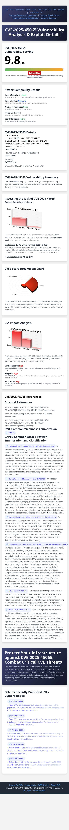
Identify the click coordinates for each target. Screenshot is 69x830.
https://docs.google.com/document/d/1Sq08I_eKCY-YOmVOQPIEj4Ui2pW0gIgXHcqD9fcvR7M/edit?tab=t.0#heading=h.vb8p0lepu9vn (26, 423)
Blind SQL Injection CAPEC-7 (19, 610)
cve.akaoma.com (41, 788)
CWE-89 (11, 433)
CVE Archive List (35, 12)
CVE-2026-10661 (17, 730)
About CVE (55, 785)
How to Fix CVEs (16, 785)
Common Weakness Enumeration (23, 15)
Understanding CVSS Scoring (37, 785)
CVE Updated (58, 9)
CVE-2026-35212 (17, 716)
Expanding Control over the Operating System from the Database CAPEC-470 (38, 544)
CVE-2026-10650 (17, 744)
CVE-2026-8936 (17, 701)
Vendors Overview (48, 18)
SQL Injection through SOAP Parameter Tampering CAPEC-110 (32, 517)
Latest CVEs (31, 9)
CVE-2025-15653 (17, 758)
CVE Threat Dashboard (14, 9)
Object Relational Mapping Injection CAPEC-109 (27, 479)
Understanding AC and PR (20, 256)
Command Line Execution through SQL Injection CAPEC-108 (31, 446)
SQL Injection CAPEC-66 (18, 591)
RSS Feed (27, 790)
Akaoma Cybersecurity (22, 788)
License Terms (39, 790)
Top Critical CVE (44, 9)
